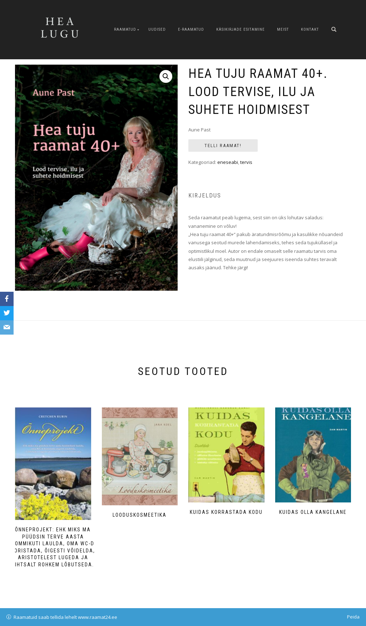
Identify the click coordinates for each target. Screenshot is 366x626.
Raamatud (125, 29)
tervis (246, 162)
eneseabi (227, 162)
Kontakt (310, 29)
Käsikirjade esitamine (240, 29)
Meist (283, 29)
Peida (353, 617)
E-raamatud (191, 29)
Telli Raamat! (223, 145)
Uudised (157, 29)
